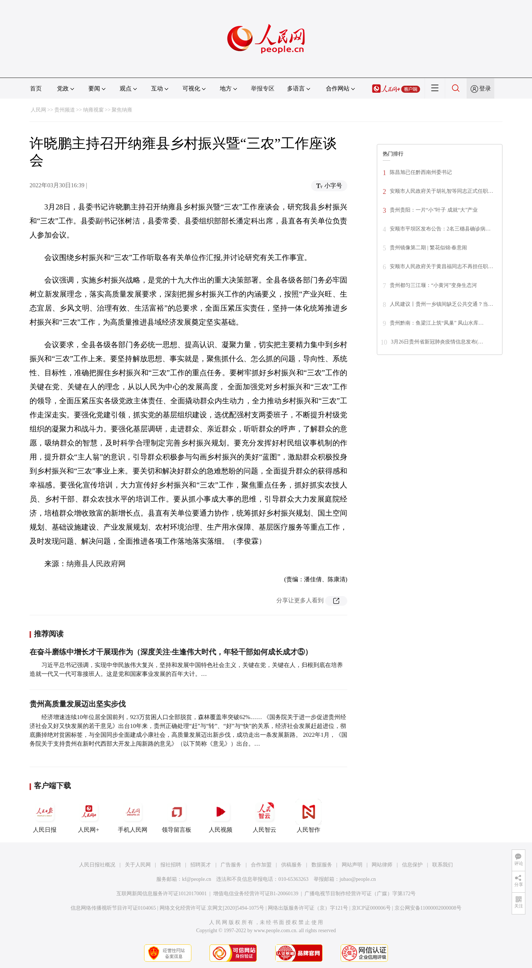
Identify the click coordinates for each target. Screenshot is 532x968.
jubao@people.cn (358, 879)
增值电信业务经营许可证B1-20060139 (256, 893)
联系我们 (442, 865)
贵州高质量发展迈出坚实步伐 (78, 704)
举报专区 (262, 88)
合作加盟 (261, 865)
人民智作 (308, 816)
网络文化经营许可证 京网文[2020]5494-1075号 (212, 908)
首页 (36, 88)
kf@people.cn (196, 879)
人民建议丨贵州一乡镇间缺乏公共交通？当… (441, 304)
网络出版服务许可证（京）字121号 (308, 908)
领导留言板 (176, 816)
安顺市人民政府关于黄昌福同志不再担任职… (441, 266)
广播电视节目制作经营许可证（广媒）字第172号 (360, 893)
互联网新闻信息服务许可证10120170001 (161, 893)
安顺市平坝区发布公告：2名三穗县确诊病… (440, 229)
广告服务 (231, 865)
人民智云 (264, 816)
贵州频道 (64, 110)
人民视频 (220, 816)
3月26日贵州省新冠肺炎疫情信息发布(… (437, 342)
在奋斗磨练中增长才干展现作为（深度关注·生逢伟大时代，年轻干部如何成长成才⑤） (171, 652)
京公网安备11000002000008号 (428, 908)
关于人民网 (138, 865)
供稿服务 (291, 865)
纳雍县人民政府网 (96, 564)
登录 (485, 88)
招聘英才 (200, 865)
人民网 (38, 110)
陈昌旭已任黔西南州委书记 (421, 172)
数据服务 (321, 865)
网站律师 (382, 865)
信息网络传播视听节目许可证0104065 (113, 908)
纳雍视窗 (93, 110)
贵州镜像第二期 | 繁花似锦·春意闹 (428, 247)
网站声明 (352, 865)
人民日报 (45, 816)
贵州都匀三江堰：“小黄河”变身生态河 (433, 285)
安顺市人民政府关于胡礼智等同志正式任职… (441, 191)
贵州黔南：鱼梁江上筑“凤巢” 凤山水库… (437, 323)
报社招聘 (170, 865)
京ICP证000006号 (371, 908)
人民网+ (89, 816)
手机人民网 (132, 816)
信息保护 (412, 865)
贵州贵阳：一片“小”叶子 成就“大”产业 (434, 210)
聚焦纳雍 (122, 110)
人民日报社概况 (97, 865)
